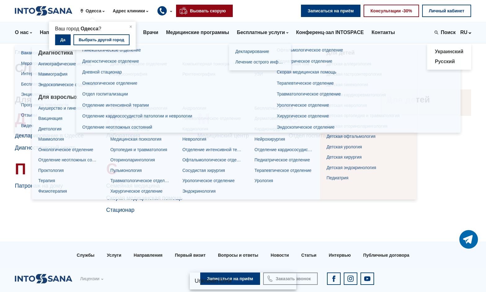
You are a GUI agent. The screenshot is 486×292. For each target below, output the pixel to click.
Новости (280, 255)
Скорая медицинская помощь (144, 198)
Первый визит (190, 255)
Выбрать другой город (101, 39)
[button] (94, 11)
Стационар (120, 210)
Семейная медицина (133, 186)
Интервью (340, 255)
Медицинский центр (223, 136)
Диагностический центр (45, 148)
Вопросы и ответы (238, 255)
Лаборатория (123, 136)
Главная (25, 52)
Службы (85, 255)
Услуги (114, 255)
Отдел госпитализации (318, 136)
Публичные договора (386, 255)
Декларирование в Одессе (49, 136)
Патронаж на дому (39, 186)
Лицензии (89, 278)
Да (63, 39)
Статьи (308, 255)
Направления (148, 255)
